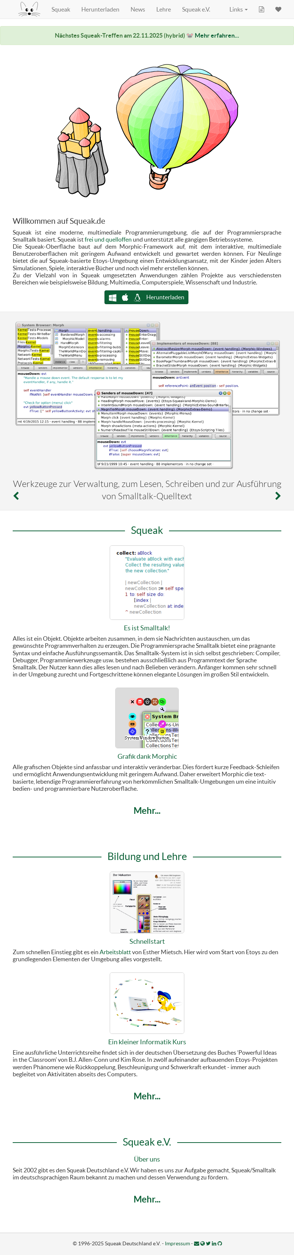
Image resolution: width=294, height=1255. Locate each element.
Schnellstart (147, 941)
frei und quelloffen (108, 239)
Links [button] (238, 9)
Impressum (177, 1243)
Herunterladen (100, 9)
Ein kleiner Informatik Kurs (147, 1042)
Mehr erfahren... (217, 35)
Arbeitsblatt (115, 952)
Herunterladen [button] (146, 297)
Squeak (60, 9)
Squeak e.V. (196, 9)
